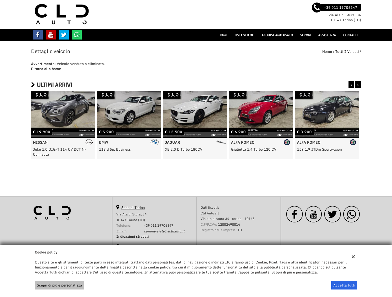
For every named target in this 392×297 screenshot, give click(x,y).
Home (223, 35)
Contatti (350, 35)
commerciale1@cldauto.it (164, 231)
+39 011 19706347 (158, 225)
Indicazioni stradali (132, 236)
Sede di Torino (133, 207)
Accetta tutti (344, 285)
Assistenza (327, 35)
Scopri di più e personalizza (59, 285)
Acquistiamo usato (277, 35)
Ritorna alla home (46, 69)
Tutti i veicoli (347, 51)
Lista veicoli (244, 35)
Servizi (305, 35)
